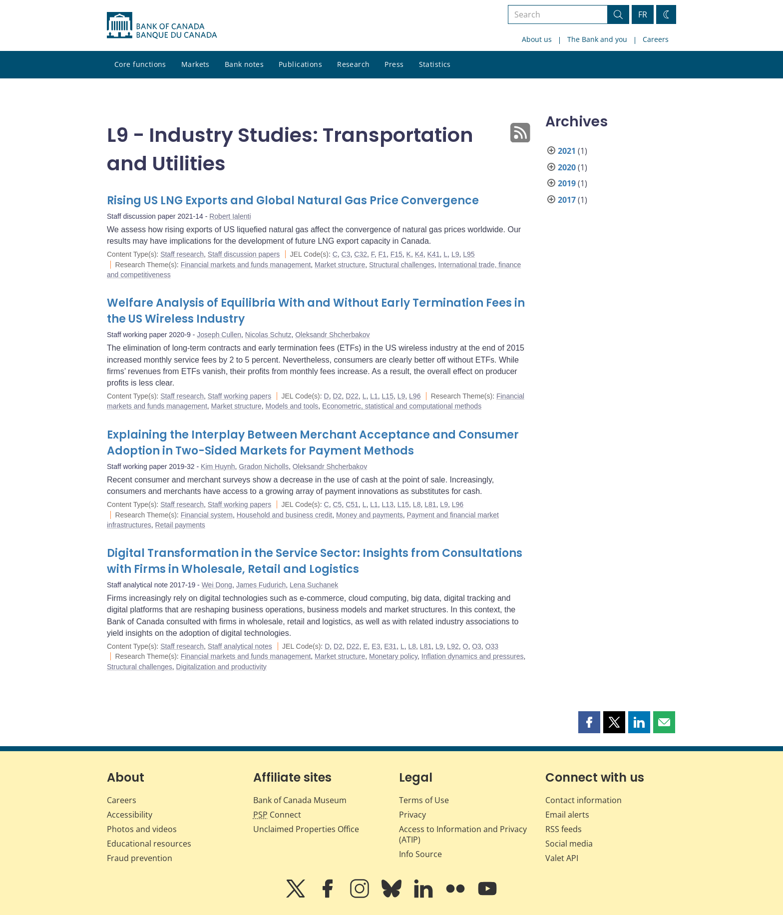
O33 (491, 646)
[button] (589, 722)
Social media (569, 843)
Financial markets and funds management (246, 265)
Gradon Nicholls (264, 466)
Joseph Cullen (219, 335)
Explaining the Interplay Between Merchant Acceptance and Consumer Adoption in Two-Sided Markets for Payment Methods (313, 442)
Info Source (420, 854)
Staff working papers (239, 396)
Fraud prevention (139, 858)
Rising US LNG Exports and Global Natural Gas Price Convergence (293, 200)
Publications (300, 64)
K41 (433, 254)
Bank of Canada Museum (300, 800)
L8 (417, 504)
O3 (476, 646)
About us (537, 39)
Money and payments (369, 515)
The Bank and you (597, 39)
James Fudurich (261, 585)
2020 (567, 167)
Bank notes (244, 64)
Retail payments (180, 525)
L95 (468, 254)
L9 (455, 254)
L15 (387, 396)
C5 (337, 504)
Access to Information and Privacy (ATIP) (463, 834)
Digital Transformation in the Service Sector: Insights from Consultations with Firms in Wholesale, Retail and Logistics (314, 561)
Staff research (182, 254)
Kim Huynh (218, 466)
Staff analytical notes (240, 646)
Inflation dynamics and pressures (472, 656)
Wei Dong (217, 585)
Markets (195, 64)
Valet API (561, 858)
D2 (337, 396)
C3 (346, 254)
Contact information (583, 800)
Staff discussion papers (244, 254)
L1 (374, 396)
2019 (567, 183)
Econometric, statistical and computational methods (401, 406)
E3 (376, 646)
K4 (419, 254)
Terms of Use (424, 800)
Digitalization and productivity (221, 667)
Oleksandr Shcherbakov (332, 335)
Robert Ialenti (230, 216)
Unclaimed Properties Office (306, 829)
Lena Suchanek (314, 585)
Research (353, 64)
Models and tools (291, 406)
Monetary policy (393, 656)
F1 (383, 254)
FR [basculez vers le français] (642, 14)
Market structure (340, 265)
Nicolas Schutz (268, 335)
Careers (656, 39)
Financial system (207, 515)
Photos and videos (142, 829)
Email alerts (567, 814)
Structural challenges (401, 265)
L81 (430, 504)
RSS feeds (563, 829)
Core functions (140, 64)
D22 (352, 396)
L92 (452, 646)
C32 (360, 254)
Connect (277, 814)
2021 (567, 150)
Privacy (412, 814)
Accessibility (129, 814)
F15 (396, 254)
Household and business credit (284, 515)
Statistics (435, 64)
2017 (567, 199)
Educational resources (149, 843)
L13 (387, 504)
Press (394, 64)
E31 (390, 646)
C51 (352, 504)
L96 (414, 396)
